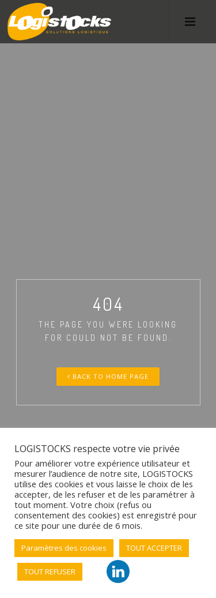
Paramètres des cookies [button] (64, 548)
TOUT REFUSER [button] (49, 571)
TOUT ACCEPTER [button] (154, 548)
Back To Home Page (108, 376)
